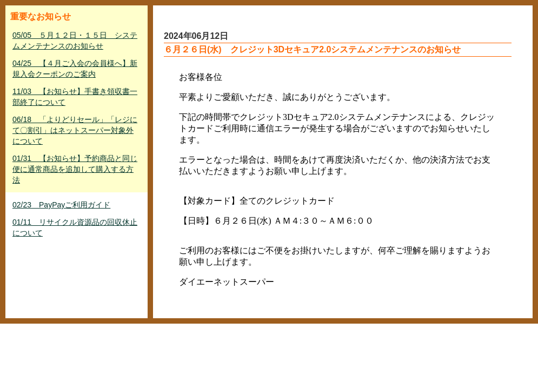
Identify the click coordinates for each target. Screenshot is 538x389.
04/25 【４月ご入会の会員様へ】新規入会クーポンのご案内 (74, 68)
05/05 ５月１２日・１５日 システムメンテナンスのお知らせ (74, 40)
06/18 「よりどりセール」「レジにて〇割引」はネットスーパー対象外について (74, 130)
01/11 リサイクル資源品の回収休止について (74, 227)
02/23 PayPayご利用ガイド (61, 204)
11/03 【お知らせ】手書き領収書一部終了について (74, 96)
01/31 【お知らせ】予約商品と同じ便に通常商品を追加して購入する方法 (74, 169)
